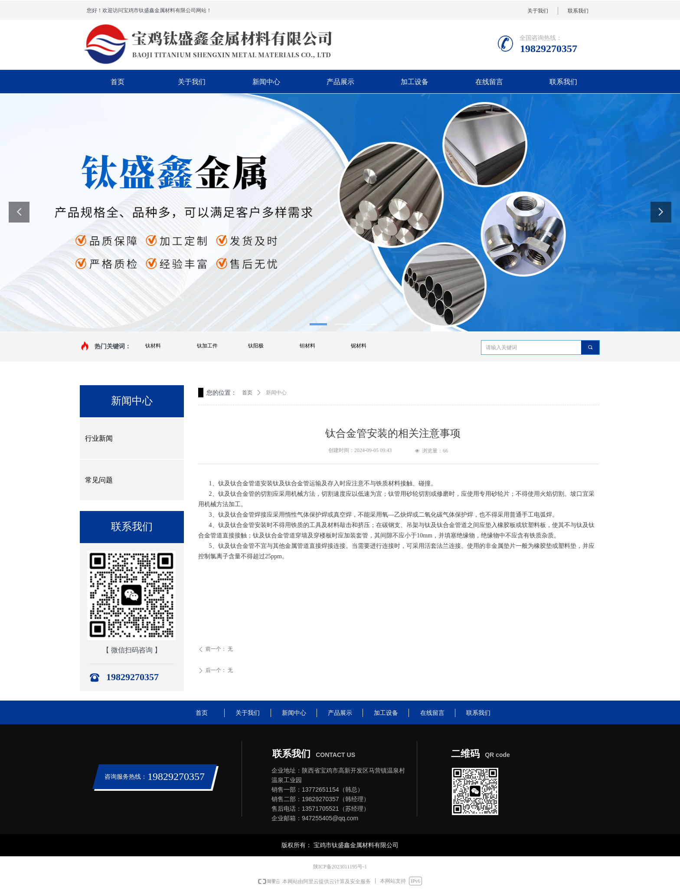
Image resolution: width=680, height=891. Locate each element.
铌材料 (358, 346)
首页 (247, 393)
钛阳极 (256, 346)
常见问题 (99, 480)
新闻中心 (276, 393)
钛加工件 (207, 346)
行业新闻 (99, 438)
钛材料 (153, 346)
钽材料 (307, 346)
